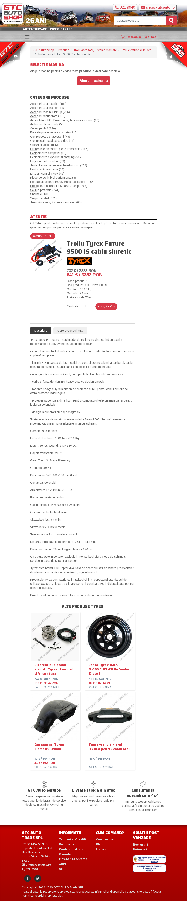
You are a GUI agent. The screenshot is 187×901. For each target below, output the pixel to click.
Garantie (65, 854)
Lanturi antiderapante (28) (47, 169)
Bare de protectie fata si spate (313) (53, 132)
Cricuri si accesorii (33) (45, 144)
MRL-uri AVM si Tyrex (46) (47, 173)
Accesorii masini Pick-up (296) (50, 112)
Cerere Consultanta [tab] (70, 330)
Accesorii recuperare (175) (47, 116)
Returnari (140, 849)
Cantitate (72, 306)
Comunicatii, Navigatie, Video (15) (52, 140)
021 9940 (125, 7)
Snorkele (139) (40, 194)
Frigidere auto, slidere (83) (47, 161)
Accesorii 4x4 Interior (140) (48, 107)
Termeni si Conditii (73, 839)
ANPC (63, 864)
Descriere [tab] (40, 330)
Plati (99, 844)
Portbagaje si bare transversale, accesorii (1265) (62, 181)
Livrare (101, 849)
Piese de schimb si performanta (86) (54, 177)
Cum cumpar (105, 839)
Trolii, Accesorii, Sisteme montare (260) (56, 202)
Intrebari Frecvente (73, 859)
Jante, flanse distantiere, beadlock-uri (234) (58, 165)
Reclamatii (140, 844)
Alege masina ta (93, 80)
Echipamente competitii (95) (48, 153)
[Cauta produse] (140, 20)
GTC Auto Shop (43, 50)
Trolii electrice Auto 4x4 (136, 50)
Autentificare (35, 29)
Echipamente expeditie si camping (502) (56, 157)
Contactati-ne (43, 236)
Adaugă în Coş (106, 306)
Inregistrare (61, 29)
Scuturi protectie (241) (44, 190)
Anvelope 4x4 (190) (43, 128)
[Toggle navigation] (27, 37)
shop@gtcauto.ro (158, 7)
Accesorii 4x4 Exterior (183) (48, 103)
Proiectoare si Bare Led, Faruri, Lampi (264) (58, 186)
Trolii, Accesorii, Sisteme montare (95, 50)
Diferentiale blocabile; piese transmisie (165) (59, 149)
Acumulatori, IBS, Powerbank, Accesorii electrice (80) (64, 120)
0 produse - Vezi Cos (138, 37)
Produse (63, 50)
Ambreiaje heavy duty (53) (47, 124)
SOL (62, 869)
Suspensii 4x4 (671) (43, 198)
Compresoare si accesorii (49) (50, 136)
